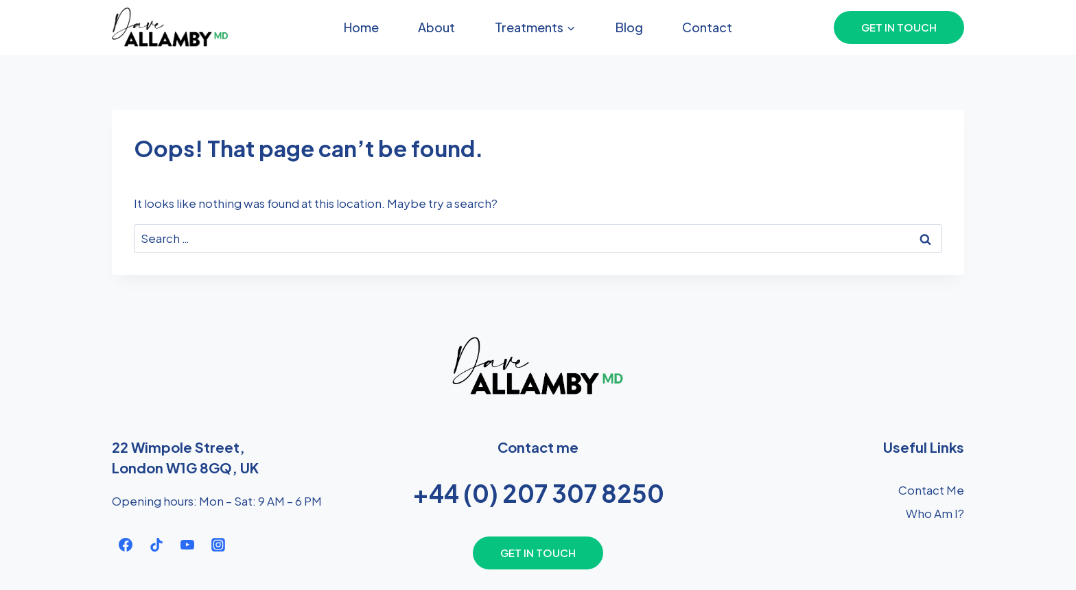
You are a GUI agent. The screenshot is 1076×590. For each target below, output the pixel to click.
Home (361, 27)
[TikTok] (156, 544)
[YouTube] (187, 544)
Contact (707, 27)
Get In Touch (899, 27)
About (436, 27)
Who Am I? (935, 513)
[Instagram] (218, 544)
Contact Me (931, 489)
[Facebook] (125, 544)
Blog (629, 27)
